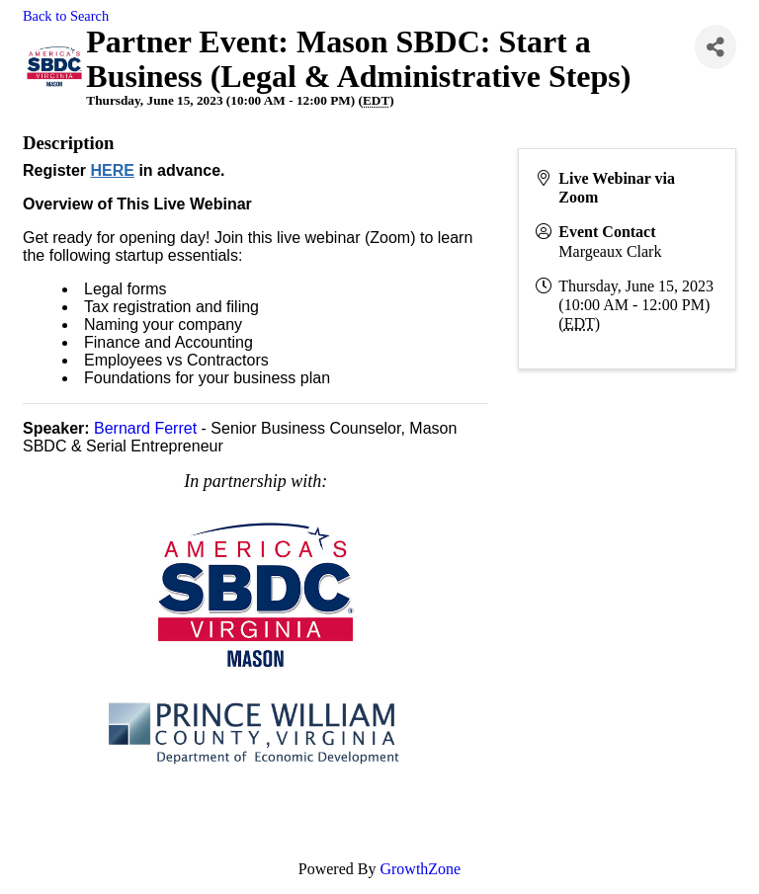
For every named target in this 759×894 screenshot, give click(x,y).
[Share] (715, 47)
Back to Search (66, 16)
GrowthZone (420, 868)
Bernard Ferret (145, 428)
